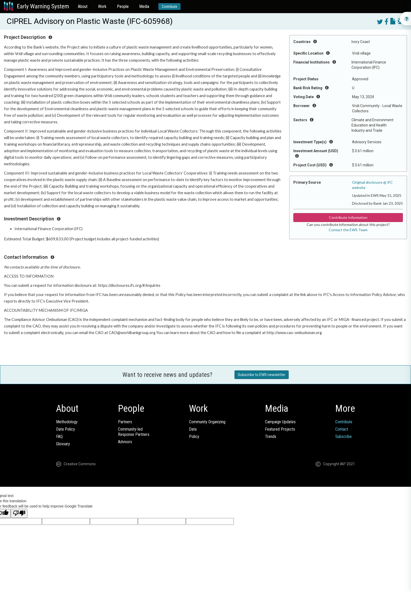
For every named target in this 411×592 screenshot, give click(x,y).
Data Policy (65, 429)
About (83, 6)
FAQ (59, 436)
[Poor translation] (19, 513)
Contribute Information (348, 217)
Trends (270, 436)
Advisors (125, 441)
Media (144, 6)
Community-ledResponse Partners (133, 432)
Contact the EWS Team (348, 230)
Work (102, 6)
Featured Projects (280, 429)
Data (193, 429)
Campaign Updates (280, 421)
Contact (341, 429)
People (123, 6)
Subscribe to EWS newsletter (261, 375)
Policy (194, 436)
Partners (125, 421)
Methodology (67, 421)
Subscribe (343, 436)
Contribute (169, 6)
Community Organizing (207, 421)
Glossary (63, 443)
